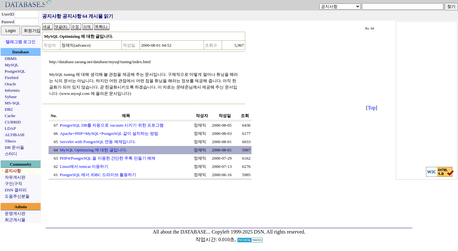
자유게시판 (15, 177)
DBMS (11, 58)
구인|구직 (13, 183)
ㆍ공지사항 (10, 170)
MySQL (12, 65)
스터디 (11, 153)
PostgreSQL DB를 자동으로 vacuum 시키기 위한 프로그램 (111, 125)
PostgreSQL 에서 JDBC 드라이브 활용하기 (98, 174)
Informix (12, 90)
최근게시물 (15, 219)
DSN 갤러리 (16, 190)
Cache (10, 115)
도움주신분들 (17, 196)
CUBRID (13, 122)
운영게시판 (15, 213)
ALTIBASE (15, 134)
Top (372, 107)
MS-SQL (12, 103)
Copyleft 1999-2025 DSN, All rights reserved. (258, 231)
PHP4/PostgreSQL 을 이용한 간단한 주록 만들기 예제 (107, 158)
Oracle (10, 84)
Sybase (11, 96)
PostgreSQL (15, 71)
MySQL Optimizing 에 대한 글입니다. (93, 150)
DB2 (9, 109)
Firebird (11, 77)
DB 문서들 (14, 147)
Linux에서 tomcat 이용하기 (84, 166)
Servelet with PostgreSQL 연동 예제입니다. (98, 141)
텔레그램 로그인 (21, 41)
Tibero (10, 141)
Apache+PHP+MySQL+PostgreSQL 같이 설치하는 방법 (109, 133)
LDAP (10, 128)
